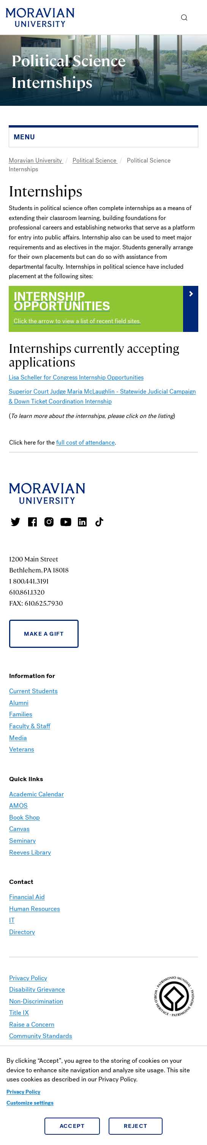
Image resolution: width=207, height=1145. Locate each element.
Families (20, 714)
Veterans (21, 749)
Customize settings (30, 1103)
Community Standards (40, 1036)
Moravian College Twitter (15, 521)
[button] (184, 17)
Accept (72, 1126)
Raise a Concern (31, 1024)
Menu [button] (199, 17)
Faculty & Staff (29, 726)
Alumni (18, 702)
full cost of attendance (85, 443)
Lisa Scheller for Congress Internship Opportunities (76, 377)
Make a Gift (44, 634)
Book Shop (24, 817)
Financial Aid (27, 897)
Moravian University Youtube (65, 521)
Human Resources (34, 908)
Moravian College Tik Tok (99, 521)
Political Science (95, 160)
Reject (136, 1126)
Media (18, 738)
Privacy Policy (23, 1092)
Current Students (33, 691)
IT (11, 920)
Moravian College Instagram (49, 521)
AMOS (18, 805)
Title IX (19, 1012)
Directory (22, 932)
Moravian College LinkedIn (82, 521)
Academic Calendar (36, 794)
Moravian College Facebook (32, 521)
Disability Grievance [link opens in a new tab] (37, 989)
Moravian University (36, 160)
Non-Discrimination (36, 1001)
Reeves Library (30, 852)
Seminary (22, 840)
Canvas (19, 828)
